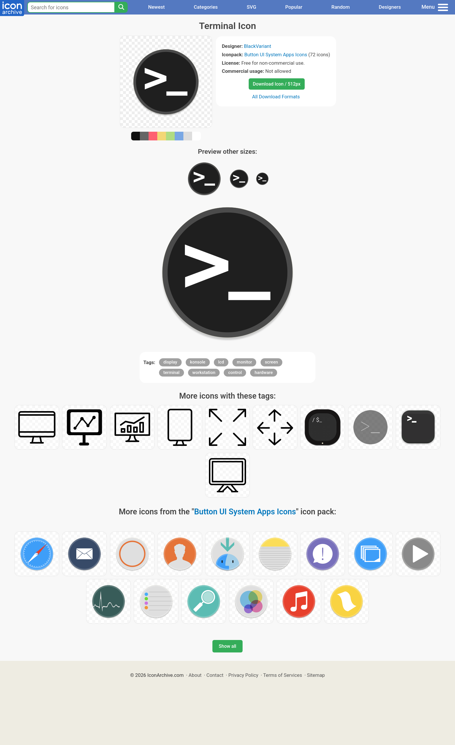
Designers (390, 7)
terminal (171, 372)
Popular (293, 7)
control (235, 372)
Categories (206, 7)
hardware (263, 372)
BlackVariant (257, 46)
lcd (221, 362)
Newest (156, 7)
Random (340, 7)
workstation (203, 372)
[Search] (121, 7)
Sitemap (316, 675)
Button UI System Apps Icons (275, 54)
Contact (214, 675)
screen (271, 362)
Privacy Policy (243, 675)
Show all (227, 646)
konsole (197, 362)
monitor (244, 362)
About (195, 675)
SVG (251, 7)
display (170, 362)
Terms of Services (282, 675)
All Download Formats (276, 97)
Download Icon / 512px (276, 84)
